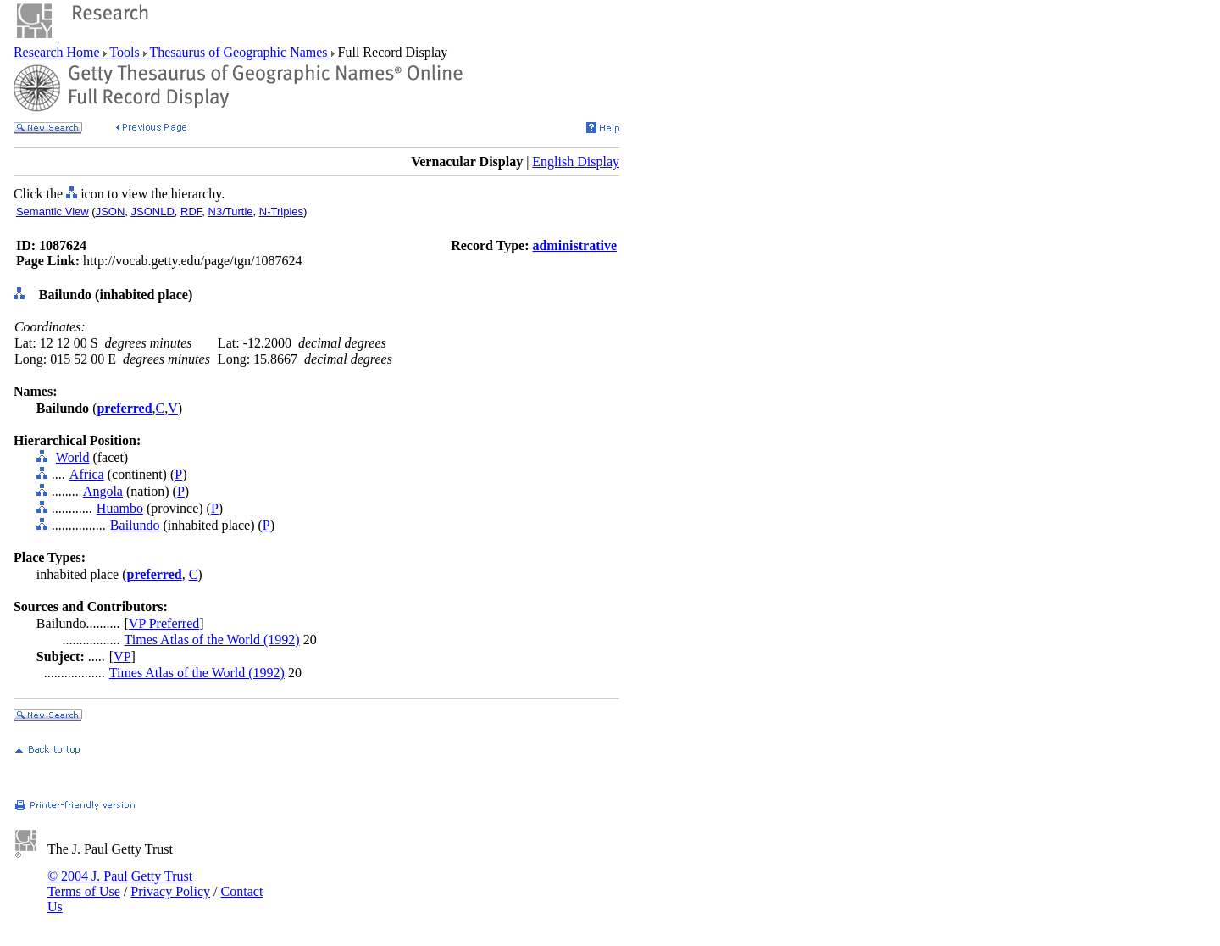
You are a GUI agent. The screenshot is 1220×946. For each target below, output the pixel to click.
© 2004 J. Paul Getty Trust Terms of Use (119, 884)
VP (122, 656)
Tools (125, 52)
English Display (575, 161)
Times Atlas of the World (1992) (212, 639)
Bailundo (135, 525)
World (73, 457)
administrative (574, 245)
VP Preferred (164, 623)
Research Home (58, 52)
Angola (103, 491)
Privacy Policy (170, 891)
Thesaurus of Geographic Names (239, 52)
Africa (86, 474)
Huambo (120, 508)
